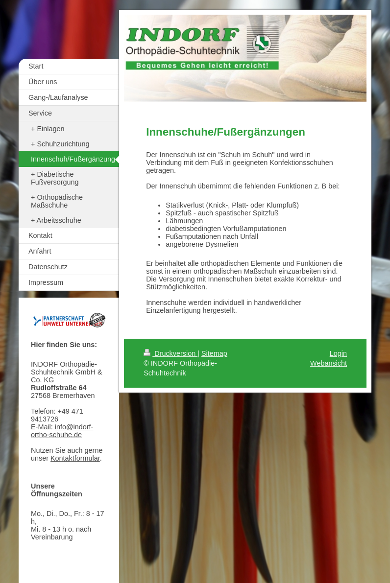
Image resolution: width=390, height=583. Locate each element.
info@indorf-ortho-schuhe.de (62, 431)
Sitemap (214, 353)
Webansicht (328, 363)
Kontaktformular (75, 458)
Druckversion (170, 353)
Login (338, 353)
